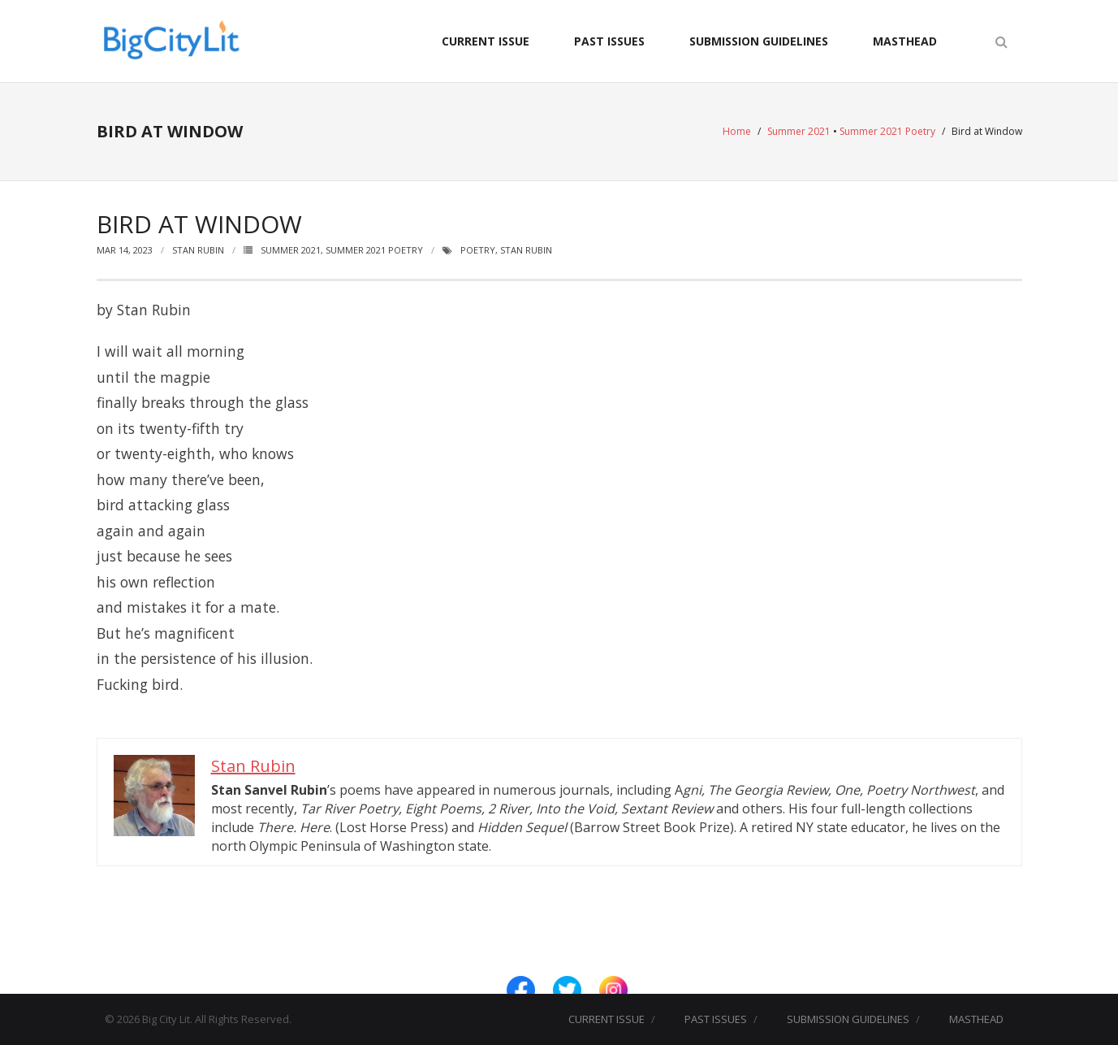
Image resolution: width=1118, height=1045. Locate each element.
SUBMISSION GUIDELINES (758, 41)
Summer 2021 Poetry (887, 131)
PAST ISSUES (609, 41)
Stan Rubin (198, 250)
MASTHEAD (905, 41)
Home (737, 131)
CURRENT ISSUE (485, 41)
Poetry (477, 250)
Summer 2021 (799, 131)
